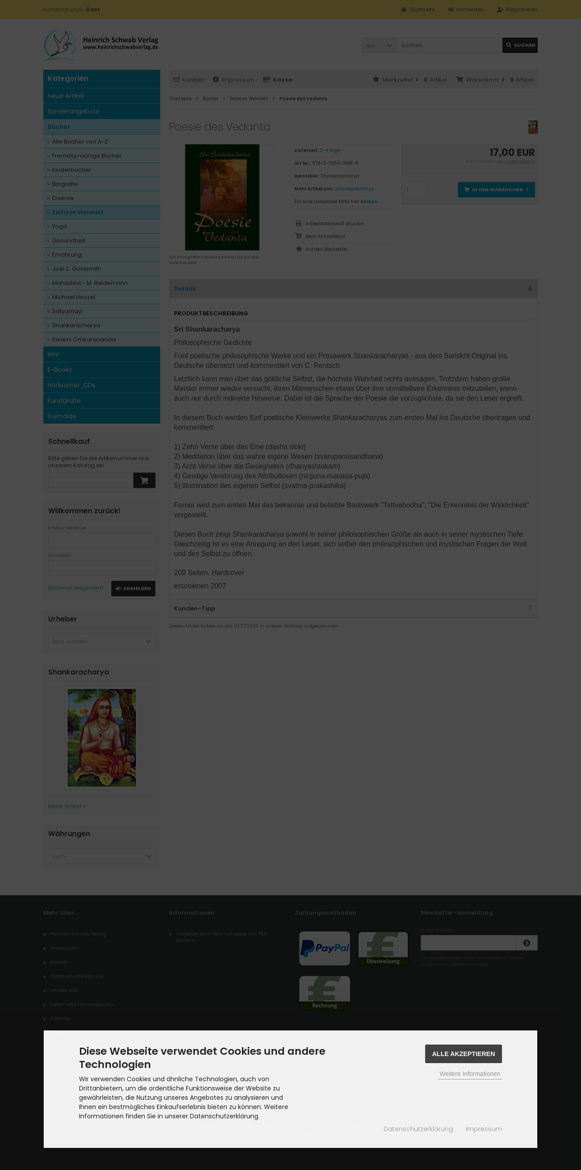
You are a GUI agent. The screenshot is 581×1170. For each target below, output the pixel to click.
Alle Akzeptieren (463, 1053)
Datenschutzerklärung (418, 1129)
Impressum (484, 1129)
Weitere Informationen (470, 1073)
